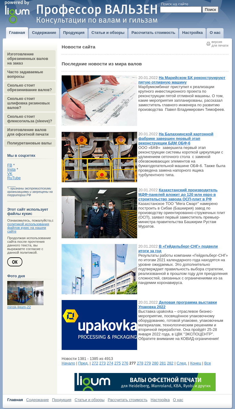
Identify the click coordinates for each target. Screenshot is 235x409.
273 (102, 363)
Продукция (61, 399)
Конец (195, 363)
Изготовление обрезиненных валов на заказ (27, 58)
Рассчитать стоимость (128, 399)
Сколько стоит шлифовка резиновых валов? (28, 103)
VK (9, 174)
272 (95, 363)
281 (162, 363)
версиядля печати (219, 43)
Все (207, 363)
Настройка (160, 399)
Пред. (83, 363)
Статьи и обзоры (90, 399)
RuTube (14, 178)
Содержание (37, 399)
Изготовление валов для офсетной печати (28, 132)
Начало (68, 363)
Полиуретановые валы (29, 143)
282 (170, 363)
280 (155, 363)
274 (110, 363)
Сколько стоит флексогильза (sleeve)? (29, 118)
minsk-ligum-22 (19, 307)
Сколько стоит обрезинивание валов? (29, 87)
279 (147, 363)
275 (117, 363)
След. (182, 363)
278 (140, 363)
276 (125, 363)
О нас (178, 399)
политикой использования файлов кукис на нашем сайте (28, 227)
